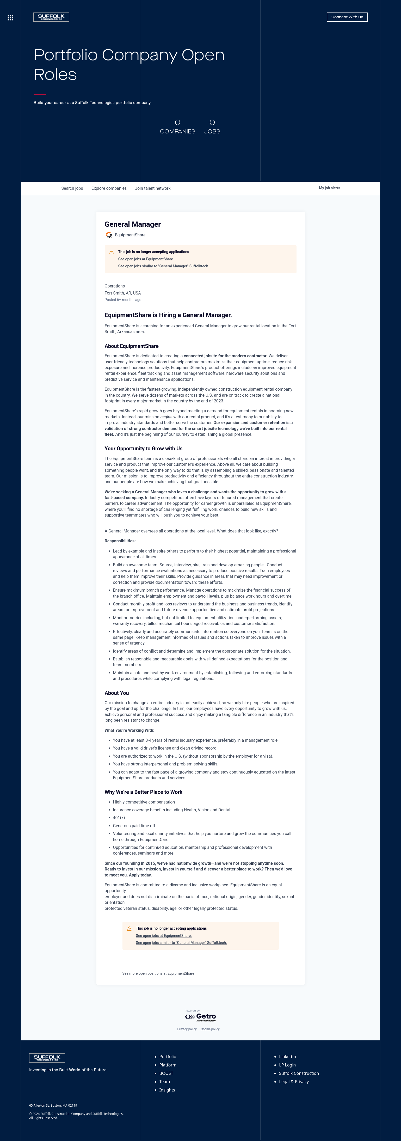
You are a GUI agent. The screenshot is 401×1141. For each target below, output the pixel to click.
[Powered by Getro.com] (200, 1016)
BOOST (166, 1073)
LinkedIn (287, 1056)
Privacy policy (186, 1029)
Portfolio (167, 1056)
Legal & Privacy (294, 1081)
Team (164, 1081)
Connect (347, 17)
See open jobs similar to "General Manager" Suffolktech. (163, 266)
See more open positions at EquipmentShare (158, 973)
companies (109, 188)
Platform (167, 1065)
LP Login (287, 1065)
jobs (72, 188)
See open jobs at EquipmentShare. (146, 259)
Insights (167, 1090)
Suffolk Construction (299, 1073)
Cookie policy (210, 1029)
